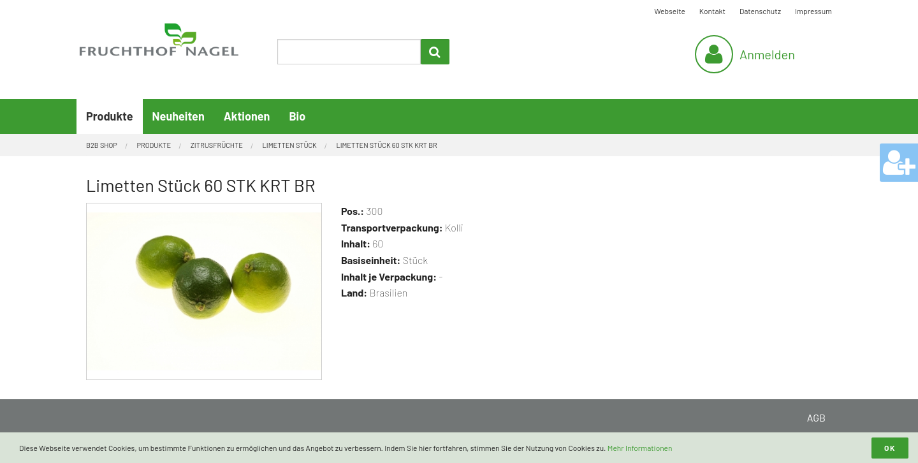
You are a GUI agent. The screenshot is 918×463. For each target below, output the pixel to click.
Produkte (109, 116)
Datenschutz (760, 10)
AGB (816, 417)
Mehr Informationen (640, 447)
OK (890, 447)
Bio (297, 116)
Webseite (669, 10)
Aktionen (247, 116)
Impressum (813, 10)
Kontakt (712, 10)
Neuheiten (178, 116)
